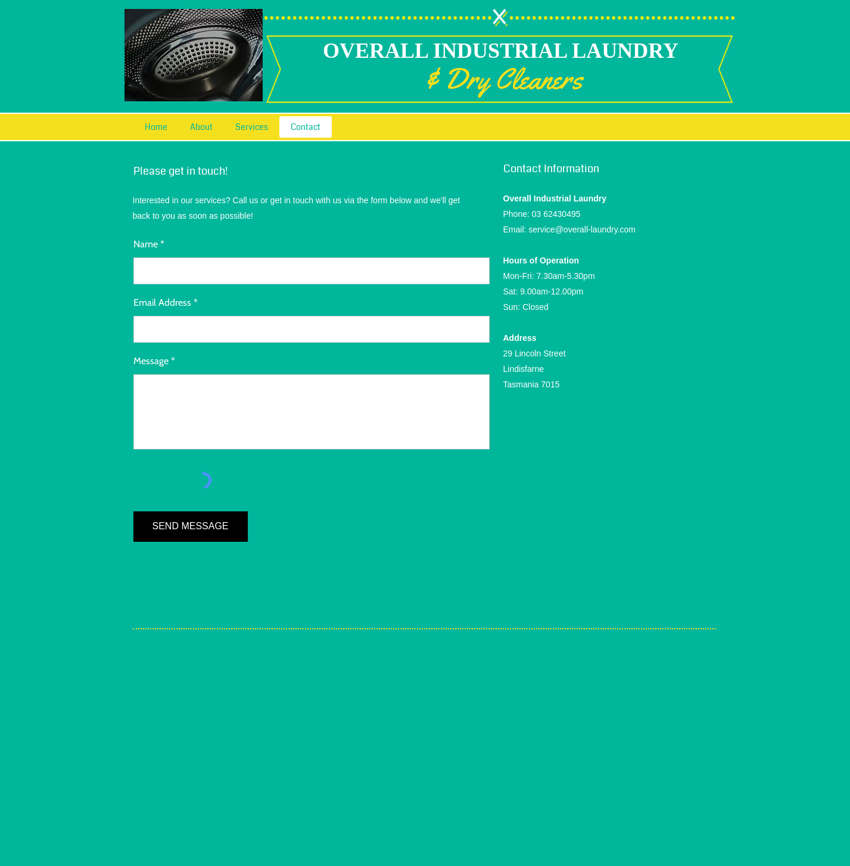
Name (145, 244)
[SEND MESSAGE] (190, 526)
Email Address (162, 303)
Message (151, 361)
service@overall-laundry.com (582, 229)
